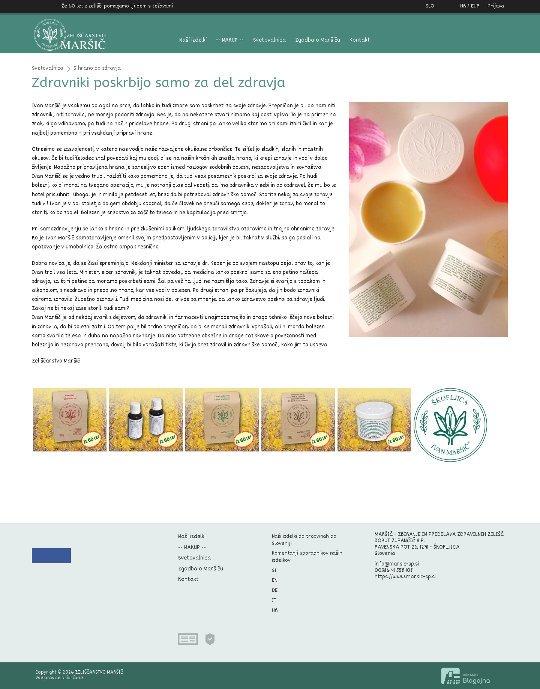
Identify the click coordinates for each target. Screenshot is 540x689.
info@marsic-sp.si (397, 564)
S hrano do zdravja (97, 69)
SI (274, 570)
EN (275, 580)
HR (275, 610)
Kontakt (360, 40)
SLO (430, 6)
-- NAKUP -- (230, 40)
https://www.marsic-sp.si (405, 577)
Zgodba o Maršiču (317, 40)
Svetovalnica (269, 40)
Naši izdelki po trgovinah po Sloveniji (304, 540)
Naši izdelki (193, 40)
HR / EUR (462, 6)
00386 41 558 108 (394, 570)
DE (275, 590)
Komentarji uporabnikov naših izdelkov (307, 557)
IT (274, 600)
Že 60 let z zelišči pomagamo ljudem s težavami (117, 6)
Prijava (496, 6)
